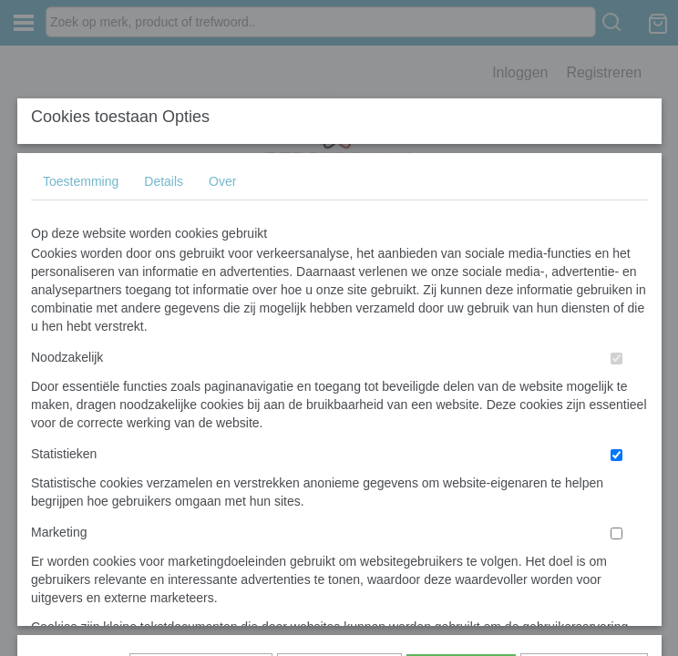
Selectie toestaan (339, 392)
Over (222, 151)
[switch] (616, 328)
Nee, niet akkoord (584, 392)
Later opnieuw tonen (201, 392)
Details (163, 151)
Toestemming (80, 151)
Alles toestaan (461, 392)
